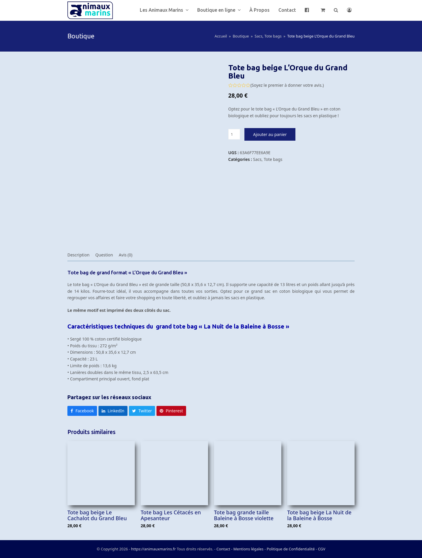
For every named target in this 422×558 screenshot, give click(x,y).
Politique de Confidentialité (291, 549)
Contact (224, 549)
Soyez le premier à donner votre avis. (287, 85)
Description (78, 255)
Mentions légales (248, 549)
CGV (321, 549)
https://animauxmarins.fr (153, 549)
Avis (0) (125, 255)
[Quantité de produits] (234, 134)
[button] (322, 10)
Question (104, 255)
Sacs (257, 159)
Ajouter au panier (270, 134)
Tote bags (273, 159)
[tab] (78, 255)
